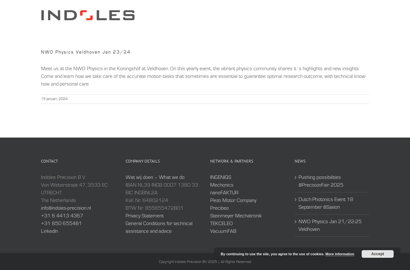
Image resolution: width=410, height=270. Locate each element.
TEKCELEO (221, 223)
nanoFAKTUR (224, 193)
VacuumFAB (223, 231)
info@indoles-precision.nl (66, 208)
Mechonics (222, 185)
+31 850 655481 (61, 223)
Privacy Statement (145, 216)
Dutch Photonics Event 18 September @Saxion (326, 203)
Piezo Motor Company (233, 200)
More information (339, 254)
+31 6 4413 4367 (62, 216)
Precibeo (219, 208)
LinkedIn (49, 231)
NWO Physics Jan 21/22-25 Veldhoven (330, 225)
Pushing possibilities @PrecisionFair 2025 (321, 181)
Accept (377, 254)
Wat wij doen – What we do (155, 177)
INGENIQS (220, 177)
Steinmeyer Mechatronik (236, 216)
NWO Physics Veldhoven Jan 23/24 (86, 52)
